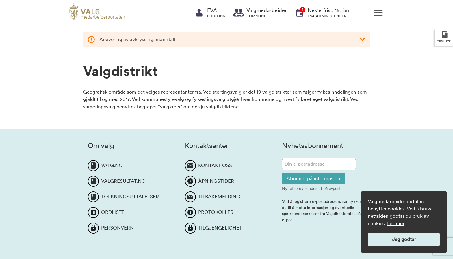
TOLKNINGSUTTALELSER (130, 196)
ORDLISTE (113, 212)
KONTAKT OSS (215, 165)
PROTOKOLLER (215, 212)
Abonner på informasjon (313, 178)
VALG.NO (112, 165)
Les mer (395, 223)
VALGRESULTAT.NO (123, 181)
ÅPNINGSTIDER (216, 181)
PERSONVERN (117, 228)
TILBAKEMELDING (219, 196)
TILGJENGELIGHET (220, 228)
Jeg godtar (404, 239)
